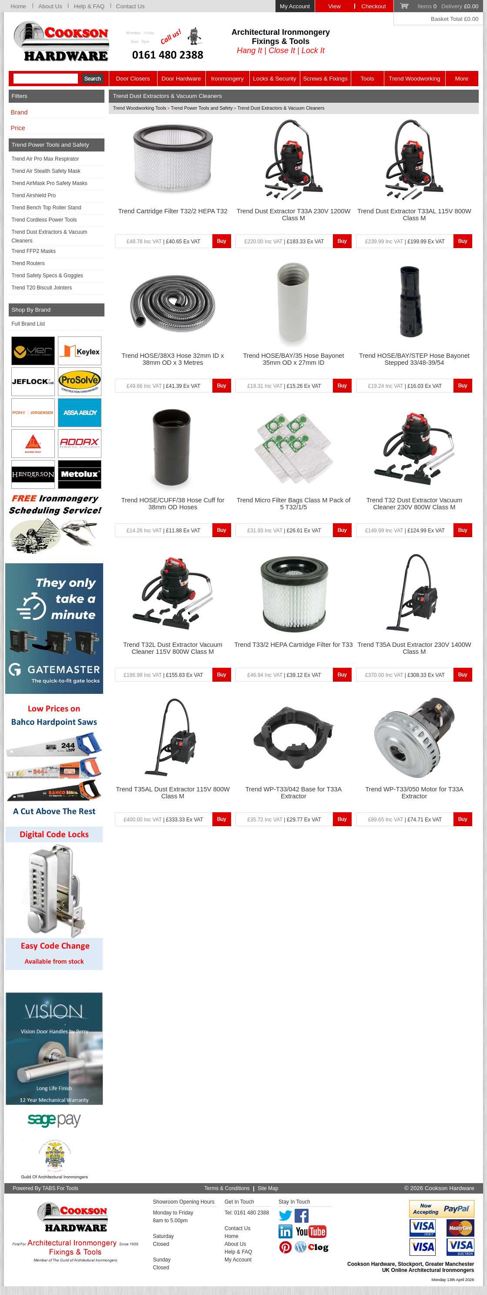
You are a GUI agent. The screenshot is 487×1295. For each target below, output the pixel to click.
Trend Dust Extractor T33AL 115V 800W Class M (414, 215)
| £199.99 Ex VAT (405, 242)
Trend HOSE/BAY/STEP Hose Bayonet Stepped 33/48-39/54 (414, 359)
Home (18, 6)
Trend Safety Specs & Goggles (47, 275)
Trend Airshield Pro (34, 195)
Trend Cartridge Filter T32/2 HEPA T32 (172, 211)
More (461, 78)
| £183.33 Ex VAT (284, 242)
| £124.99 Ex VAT (405, 531)
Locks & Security (274, 78)
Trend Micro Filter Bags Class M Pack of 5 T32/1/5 (294, 504)
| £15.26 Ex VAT (284, 386)
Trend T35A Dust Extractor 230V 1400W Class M (414, 648)
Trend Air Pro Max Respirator (45, 159)
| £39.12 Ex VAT (284, 675)
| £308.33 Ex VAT (405, 675)
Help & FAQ (89, 6)
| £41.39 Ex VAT (163, 386)
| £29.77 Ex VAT (284, 820)
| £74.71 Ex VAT (405, 820)
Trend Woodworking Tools (139, 108)
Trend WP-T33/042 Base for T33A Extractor (293, 793)
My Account (295, 6)
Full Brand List (28, 324)
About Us (50, 6)
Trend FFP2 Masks (34, 251)
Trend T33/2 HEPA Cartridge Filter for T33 (293, 644)
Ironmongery (227, 78)
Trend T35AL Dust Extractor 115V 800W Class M (173, 793)
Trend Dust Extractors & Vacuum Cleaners (49, 236)
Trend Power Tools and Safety (202, 108)
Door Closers (133, 78)
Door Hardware (181, 78)
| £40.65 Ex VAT (163, 242)
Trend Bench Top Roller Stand (46, 208)
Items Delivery (447, 6)
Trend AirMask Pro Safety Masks (49, 183)
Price (18, 127)
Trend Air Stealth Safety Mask (46, 171)
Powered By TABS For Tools (45, 1188)
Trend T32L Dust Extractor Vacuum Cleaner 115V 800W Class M (172, 648)
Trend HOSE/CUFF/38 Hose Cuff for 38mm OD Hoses (173, 504)
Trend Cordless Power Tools (44, 220)
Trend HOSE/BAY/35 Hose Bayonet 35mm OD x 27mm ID (293, 359)
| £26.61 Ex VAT (284, 531)
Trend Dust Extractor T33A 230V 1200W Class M (294, 215)
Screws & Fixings (325, 78)
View (334, 6)
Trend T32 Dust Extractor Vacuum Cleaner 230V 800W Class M (414, 504)
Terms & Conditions (227, 1188)
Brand (19, 112)
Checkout (373, 6)
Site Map (268, 1188)
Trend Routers (28, 263)
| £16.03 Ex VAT (405, 386)
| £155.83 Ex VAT (163, 675)
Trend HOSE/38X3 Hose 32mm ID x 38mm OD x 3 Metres (173, 359)
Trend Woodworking (414, 78)
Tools (367, 78)
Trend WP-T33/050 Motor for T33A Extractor (414, 793)
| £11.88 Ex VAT (163, 531)
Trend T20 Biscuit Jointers (42, 288)
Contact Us (130, 6)
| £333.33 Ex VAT (163, 820)
